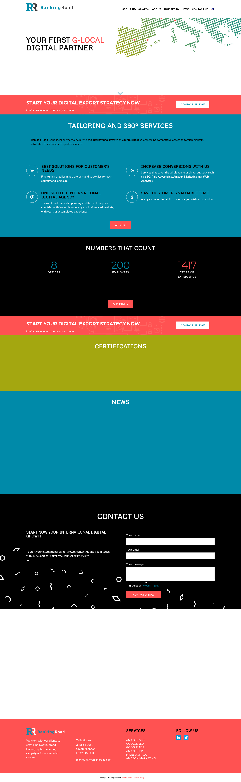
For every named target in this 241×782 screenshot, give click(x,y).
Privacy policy (139, 778)
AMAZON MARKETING (141, 758)
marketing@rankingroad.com (93, 759)
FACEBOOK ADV (137, 754)
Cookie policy (127, 778)
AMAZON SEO (135, 740)
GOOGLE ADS (135, 747)
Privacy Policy (150, 585)
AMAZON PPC (135, 751)
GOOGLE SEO (135, 743)
